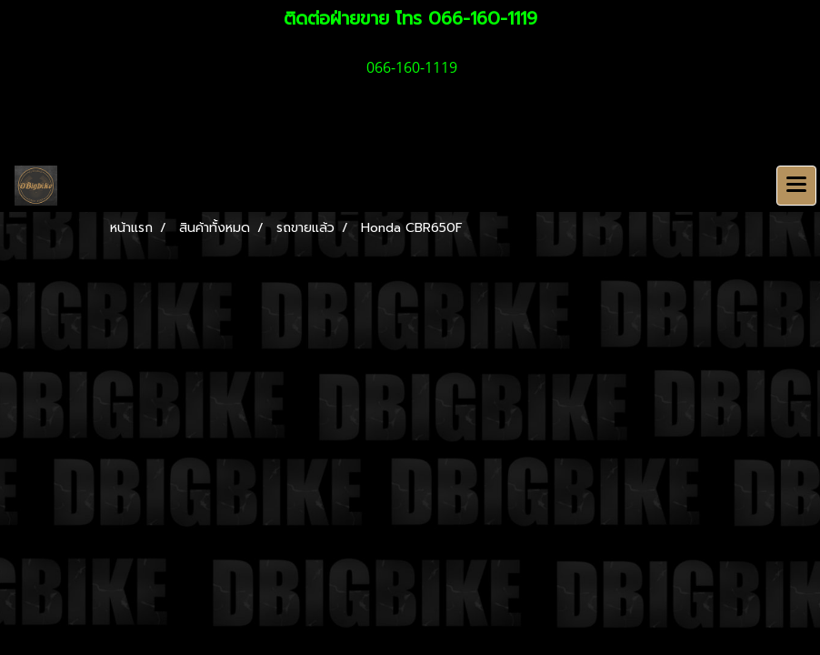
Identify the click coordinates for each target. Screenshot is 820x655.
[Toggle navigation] (796, 186)
